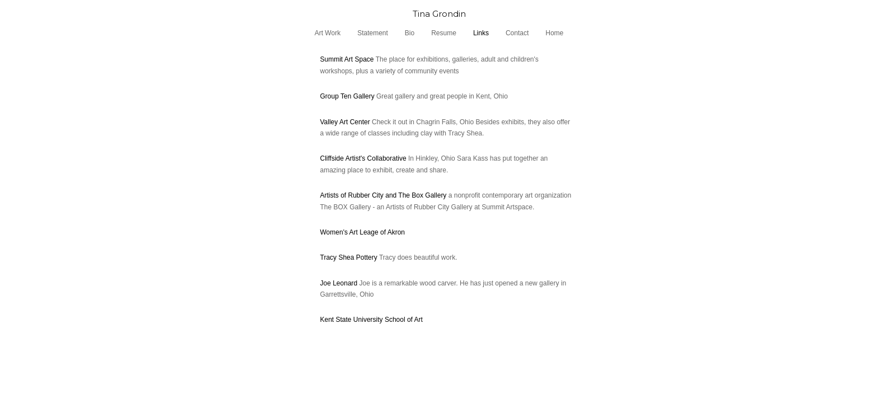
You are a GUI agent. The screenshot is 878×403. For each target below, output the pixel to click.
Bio (409, 33)
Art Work (327, 33)
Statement (372, 33)
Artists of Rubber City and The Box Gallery (383, 195)
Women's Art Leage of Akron (362, 232)
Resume (443, 33)
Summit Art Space (347, 59)
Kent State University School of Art (371, 320)
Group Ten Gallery (347, 96)
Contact (517, 33)
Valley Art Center (345, 122)
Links (481, 33)
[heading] (439, 13)
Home (554, 33)
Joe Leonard (339, 283)
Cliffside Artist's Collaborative (363, 158)
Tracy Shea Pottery (348, 257)
